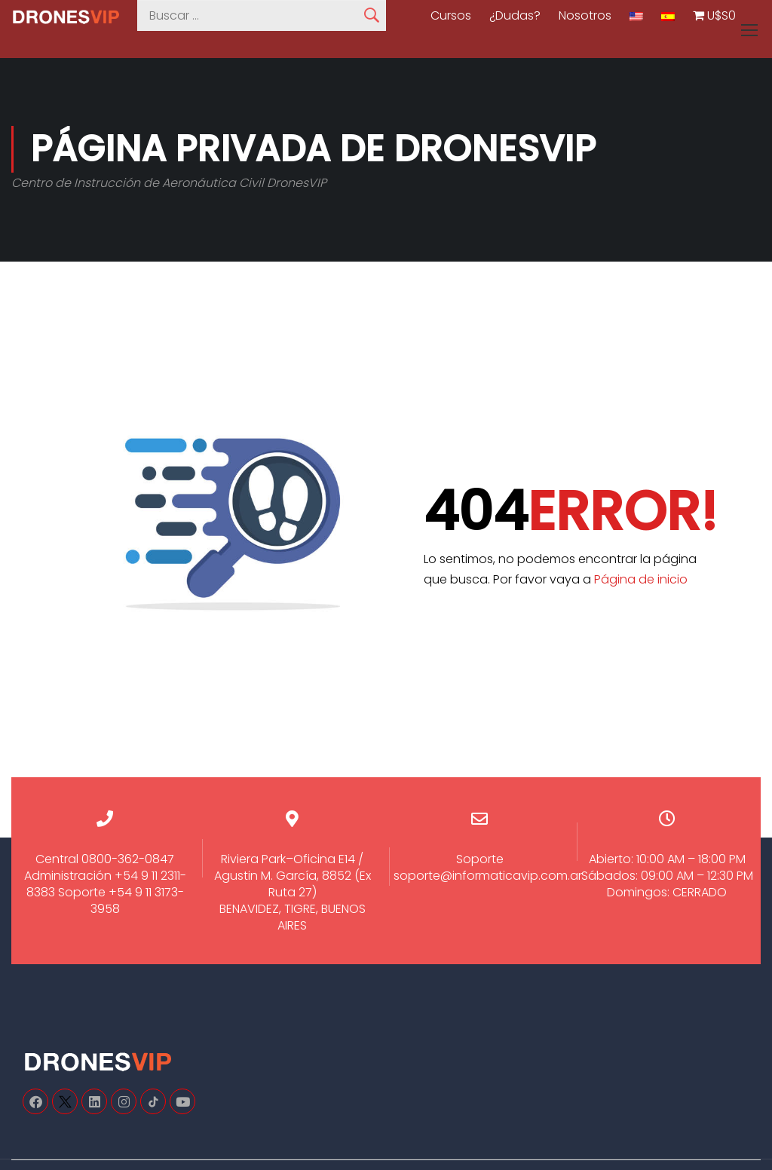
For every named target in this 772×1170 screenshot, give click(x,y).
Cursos (450, 15)
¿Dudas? (515, 15)
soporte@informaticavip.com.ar (488, 875)
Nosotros (585, 15)
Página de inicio (641, 579)
